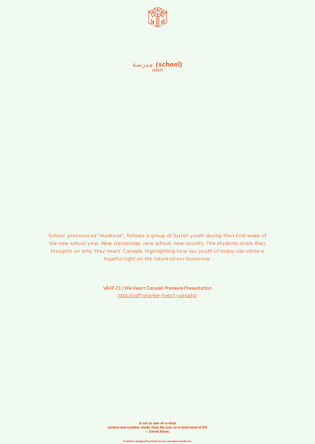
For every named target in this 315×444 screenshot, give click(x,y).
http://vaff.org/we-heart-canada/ (157, 295)
